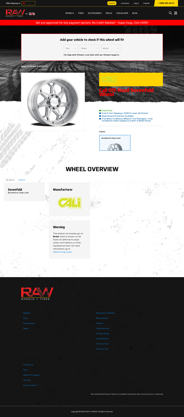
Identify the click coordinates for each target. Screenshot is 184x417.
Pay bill (146, 3)
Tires (81, 13)
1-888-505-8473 (166, 3)
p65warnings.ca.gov (62, 251)
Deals (109, 13)
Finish (102, 131)
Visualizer (122, 13)
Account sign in (30, 385)
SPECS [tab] (22, 180)
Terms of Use (102, 343)
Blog (134, 13)
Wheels (69, 13)
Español (112, 3)
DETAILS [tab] (10, 180)
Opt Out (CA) (102, 348)
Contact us (28, 364)
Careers (99, 323)
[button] (28, 101)
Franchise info (103, 328)
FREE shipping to (13, 3)
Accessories (95, 13)
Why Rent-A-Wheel (105, 313)
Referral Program (31, 375)
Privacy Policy (102, 333)
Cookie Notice (102, 338)
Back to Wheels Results (34, 66)
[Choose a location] (24, 3)
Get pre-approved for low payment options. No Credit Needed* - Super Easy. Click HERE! (92, 22)
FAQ (25, 369)
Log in (136, 3)
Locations (125, 3)
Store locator (102, 318)
